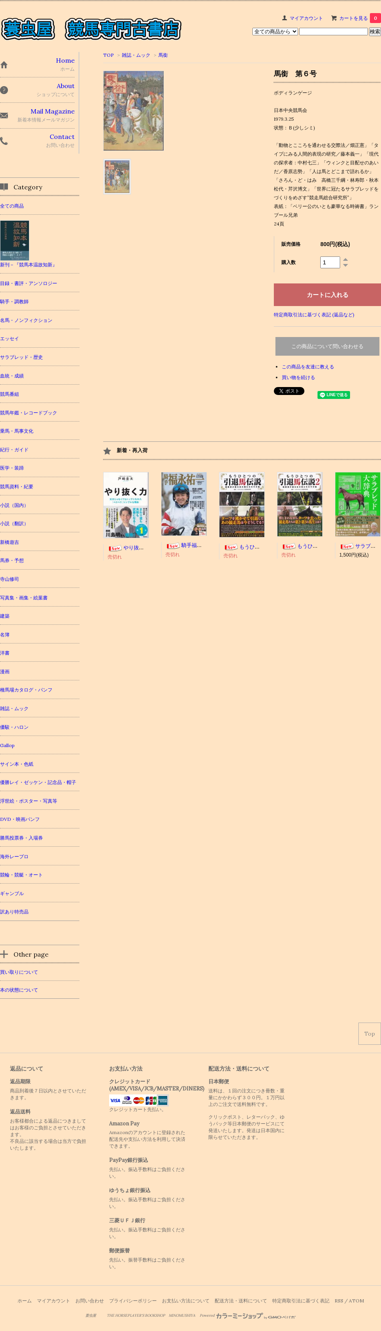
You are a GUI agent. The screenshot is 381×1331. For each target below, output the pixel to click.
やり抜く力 (128, 547)
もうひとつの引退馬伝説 (259, 546)
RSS (339, 1301)
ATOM (356, 1301)
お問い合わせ (89, 1301)
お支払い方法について (186, 1301)
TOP (108, 55)
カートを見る (360, 18)
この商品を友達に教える (308, 367)
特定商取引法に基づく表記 (300, 1301)
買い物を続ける (298, 377)
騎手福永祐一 (188, 545)
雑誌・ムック (136, 55)
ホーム (24, 1301)
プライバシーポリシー (133, 1301)
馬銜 (163, 55)
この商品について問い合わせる (327, 346)
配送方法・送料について (241, 1301)
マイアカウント (306, 18)
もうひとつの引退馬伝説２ (320, 546)
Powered (248, 1315)
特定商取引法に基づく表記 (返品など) (314, 315)
